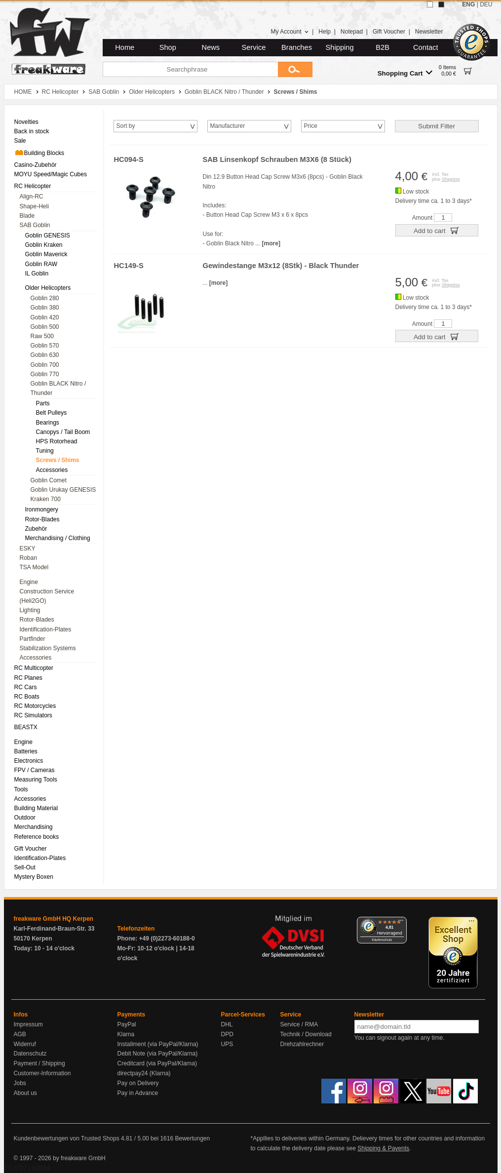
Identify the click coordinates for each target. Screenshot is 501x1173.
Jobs (20, 1083)
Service (254, 47)
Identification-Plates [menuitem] (46, 629)
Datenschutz (30, 1053)
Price (310, 125)
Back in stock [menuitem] (31, 131)
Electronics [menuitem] (28, 760)
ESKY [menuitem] (28, 548)
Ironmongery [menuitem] (41, 509)
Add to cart (437, 230)
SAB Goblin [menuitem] (35, 225)
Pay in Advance (137, 1093)
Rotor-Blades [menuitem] (42, 519)
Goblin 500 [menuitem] (45, 326)
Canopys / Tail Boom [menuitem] (63, 432)
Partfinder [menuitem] (32, 638)
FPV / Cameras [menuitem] (34, 770)
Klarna (126, 1034)
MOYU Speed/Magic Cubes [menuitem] (50, 174)
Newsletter (429, 31)
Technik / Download (306, 1034)
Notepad (352, 31)
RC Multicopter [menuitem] (33, 668)
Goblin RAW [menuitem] (41, 264)
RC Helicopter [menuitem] (32, 186)
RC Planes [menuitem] (28, 677)
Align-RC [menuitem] (31, 196)
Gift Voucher (389, 31)
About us (25, 1093)
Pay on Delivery (138, 1083)
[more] (271, 243)
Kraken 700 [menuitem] (46, 499)
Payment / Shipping (39, 1063)
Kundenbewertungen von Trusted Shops (66, 1138)
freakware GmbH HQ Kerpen (53, 918)
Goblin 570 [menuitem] (45, 345)
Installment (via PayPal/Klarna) (157, 1044)
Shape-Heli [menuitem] (34, 206)
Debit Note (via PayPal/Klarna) (157, 1053)
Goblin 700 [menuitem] (45, 364)
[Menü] (401, 923)
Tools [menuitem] (21, 789)
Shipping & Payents (383, 1148)
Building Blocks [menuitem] (39, 152)
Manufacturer (227, 125)
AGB (20, 1034)
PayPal (126, 1024)
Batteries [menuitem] (26, 751)
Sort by (125, 125)
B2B (382, 47)
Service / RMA (299, 1024)
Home (124, 47)
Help (324, 31)
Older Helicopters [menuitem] (48, 287)
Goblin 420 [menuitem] (45, 317)
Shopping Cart (405, 73)
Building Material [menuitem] (36, 808)
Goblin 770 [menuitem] (45, 374)
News (211, 47)
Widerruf (25, 1044)
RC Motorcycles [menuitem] (35, 706)
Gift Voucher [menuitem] (30, 848)
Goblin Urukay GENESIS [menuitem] (63, 489)
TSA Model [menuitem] (34, 567)
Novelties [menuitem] (26, 121)
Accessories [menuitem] (52, 470)
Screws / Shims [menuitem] (57, 460)
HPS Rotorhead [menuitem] (56, 441)
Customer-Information (42, 1073)
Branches (296, 47)
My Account (289, 31)
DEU (486, 4)
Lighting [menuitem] (30, 610)
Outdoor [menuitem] (25, 817)
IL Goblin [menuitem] (37, 273)
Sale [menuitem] (20, 140)
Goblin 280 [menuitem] (45, 298)
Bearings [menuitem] (47, 422)
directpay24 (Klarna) (144, 1073)
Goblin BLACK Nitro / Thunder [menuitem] (58, 388)
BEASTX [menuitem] (26, 727)
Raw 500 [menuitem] (42, 336)
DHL (227, 1024)
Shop (167, 47)
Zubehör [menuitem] (36, 528)
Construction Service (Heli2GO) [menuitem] (47, 596)
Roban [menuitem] (28, 557)
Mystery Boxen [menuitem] (33, 876)
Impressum (28, 1024)
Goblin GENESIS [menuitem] (47, 235)
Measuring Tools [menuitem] (35, 779)
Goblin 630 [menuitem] (45, 355)
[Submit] (295, 69)
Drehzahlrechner (302, 1044)
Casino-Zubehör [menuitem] (35, 164)
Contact (425, 47)
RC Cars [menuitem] (25, 687)
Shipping (340, 47)
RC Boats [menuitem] (26, 696)
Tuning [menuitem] (45, 450)
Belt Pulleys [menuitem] (51, 412)
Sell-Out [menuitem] (25, 867)
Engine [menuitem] (29, 582)
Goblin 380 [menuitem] (45, 307)
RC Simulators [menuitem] (33, 715)
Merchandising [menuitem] (33, 826)
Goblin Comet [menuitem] (49, 480)
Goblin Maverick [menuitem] (46, 254)
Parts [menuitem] (43, 403)
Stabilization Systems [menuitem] (48, 648)
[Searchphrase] (190, 69)
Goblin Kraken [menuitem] (44, 244)
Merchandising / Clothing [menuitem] (57, 538)
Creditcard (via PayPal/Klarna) (157, 1063)
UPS (227, 1044)
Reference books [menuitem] (36, 836)
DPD (227, 1034)
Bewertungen (192, 1138)
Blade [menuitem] (27, 215)
